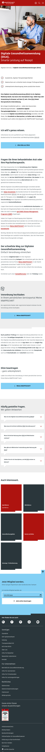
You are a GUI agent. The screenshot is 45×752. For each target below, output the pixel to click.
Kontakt (4, 659)
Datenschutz (6, 685)
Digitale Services (6, 68)
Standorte (5, 633)
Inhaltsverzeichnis (7, 726)
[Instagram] (29, 621)
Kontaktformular (20, 274)
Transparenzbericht (8, 643)
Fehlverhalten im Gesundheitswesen (13, 736)
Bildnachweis (6, 730)
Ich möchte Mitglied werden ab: (12, 590)
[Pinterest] (20, 621)
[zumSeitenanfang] (43, 572)
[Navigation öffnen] (43, 3)
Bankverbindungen (7, 733)
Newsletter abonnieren (9, 656)
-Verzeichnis (9, 192)
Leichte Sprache (9, 749)
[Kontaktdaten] (41, 15)
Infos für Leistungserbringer (10, 677)
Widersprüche (6, 695)
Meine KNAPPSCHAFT (17, 226)
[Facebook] (11, 621)
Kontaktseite (5, 228)
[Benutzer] (36, 3)
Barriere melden (7, 743)
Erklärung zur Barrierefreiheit (11, 739)
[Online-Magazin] (3, 621)
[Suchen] (39, 3)
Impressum (5, 692)
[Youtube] (37, 621)
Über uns (4, 650)
